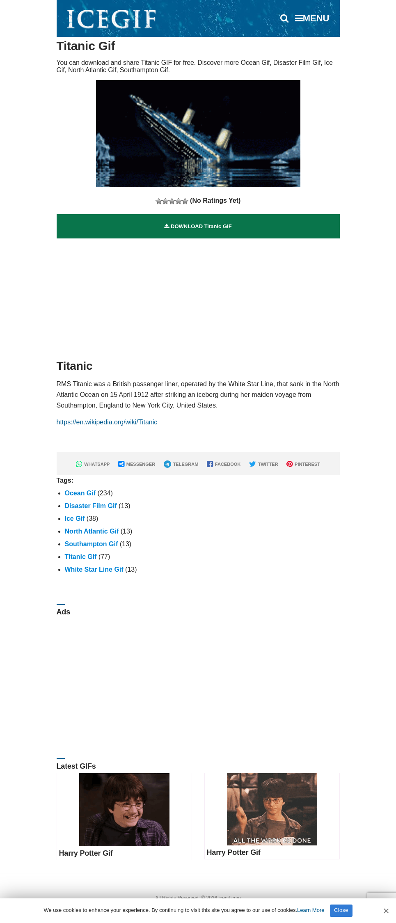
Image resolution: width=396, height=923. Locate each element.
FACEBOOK (223, 464)
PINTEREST (303, 464)
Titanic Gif (81, 556)
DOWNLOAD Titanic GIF (197, 226)
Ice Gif (75, 518)
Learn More (310, 910)
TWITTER (263, 464)
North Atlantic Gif (92, 531)
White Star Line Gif (94, 569)
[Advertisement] (198, 295)
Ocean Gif (80, 493)
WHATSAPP (93, 464)
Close (341, 910)
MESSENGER (136, 464)
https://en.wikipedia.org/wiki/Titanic (107, 422)
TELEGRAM (181, 464)
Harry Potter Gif (86, 853)
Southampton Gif (91, 544)
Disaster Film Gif (91, 505)
